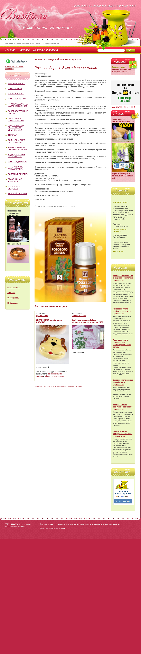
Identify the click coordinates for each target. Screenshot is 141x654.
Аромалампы (15, 89)
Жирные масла (16, 94)
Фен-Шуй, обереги (17, 194)
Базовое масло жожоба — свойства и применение (123, 382)
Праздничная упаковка (15, 180)
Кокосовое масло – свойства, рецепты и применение (122, 311)
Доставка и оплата (45, 49)
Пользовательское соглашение (52, 528)
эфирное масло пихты (54, 376)
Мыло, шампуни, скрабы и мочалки (17, 148)
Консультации (13, 287)
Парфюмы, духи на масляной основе (18, 105)
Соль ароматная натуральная (16, 141)
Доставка (11, 293)
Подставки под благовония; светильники (16, 127)
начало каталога (75, 386)
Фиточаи (12, 135)
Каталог (24, 49)
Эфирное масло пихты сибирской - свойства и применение (123, 278)
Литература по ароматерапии (15, 168)
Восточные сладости (14, 187)
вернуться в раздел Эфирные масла (50, 386)
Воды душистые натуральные (16, 155)
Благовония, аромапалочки (16, 119)
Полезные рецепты (18, 174)
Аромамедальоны (17, 162)
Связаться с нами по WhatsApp (16, 66)
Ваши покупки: (118, 67)
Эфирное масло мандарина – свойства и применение (122, 433)
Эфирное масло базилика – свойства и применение (122, 407)
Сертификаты (13, 298)
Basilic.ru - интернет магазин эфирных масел (18, 525)
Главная (10, 49)
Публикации (12, 303)
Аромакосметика (17, 99)
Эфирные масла (16, 84)
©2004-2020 (10, 524)
